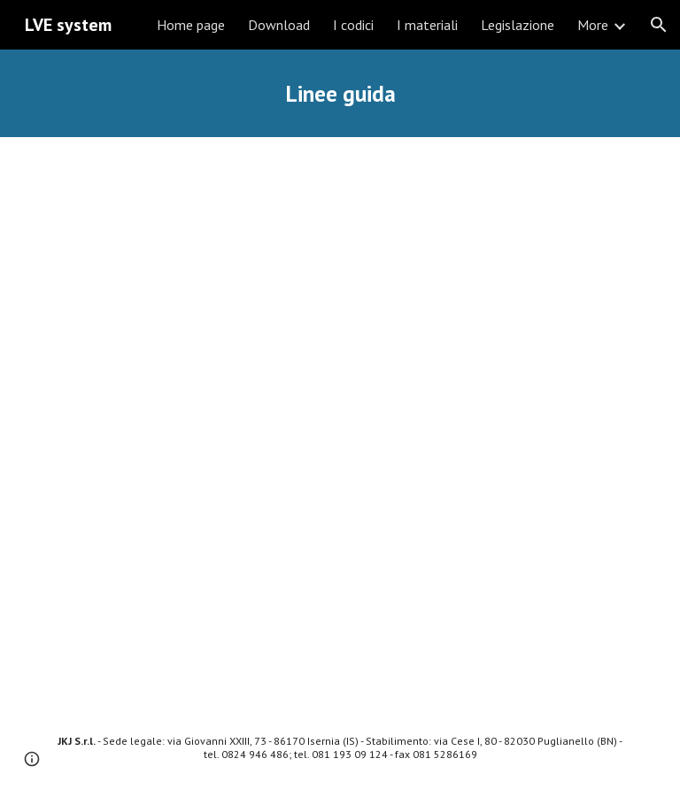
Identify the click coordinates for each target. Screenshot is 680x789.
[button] (659, 25)
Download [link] (279, 25)
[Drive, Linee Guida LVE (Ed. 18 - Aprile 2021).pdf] (339, 422)
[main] (340, 93)
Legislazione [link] (517, 25)
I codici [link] (353, 25)
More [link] (592, 25)
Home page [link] (191, 25)
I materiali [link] (427, 25)
